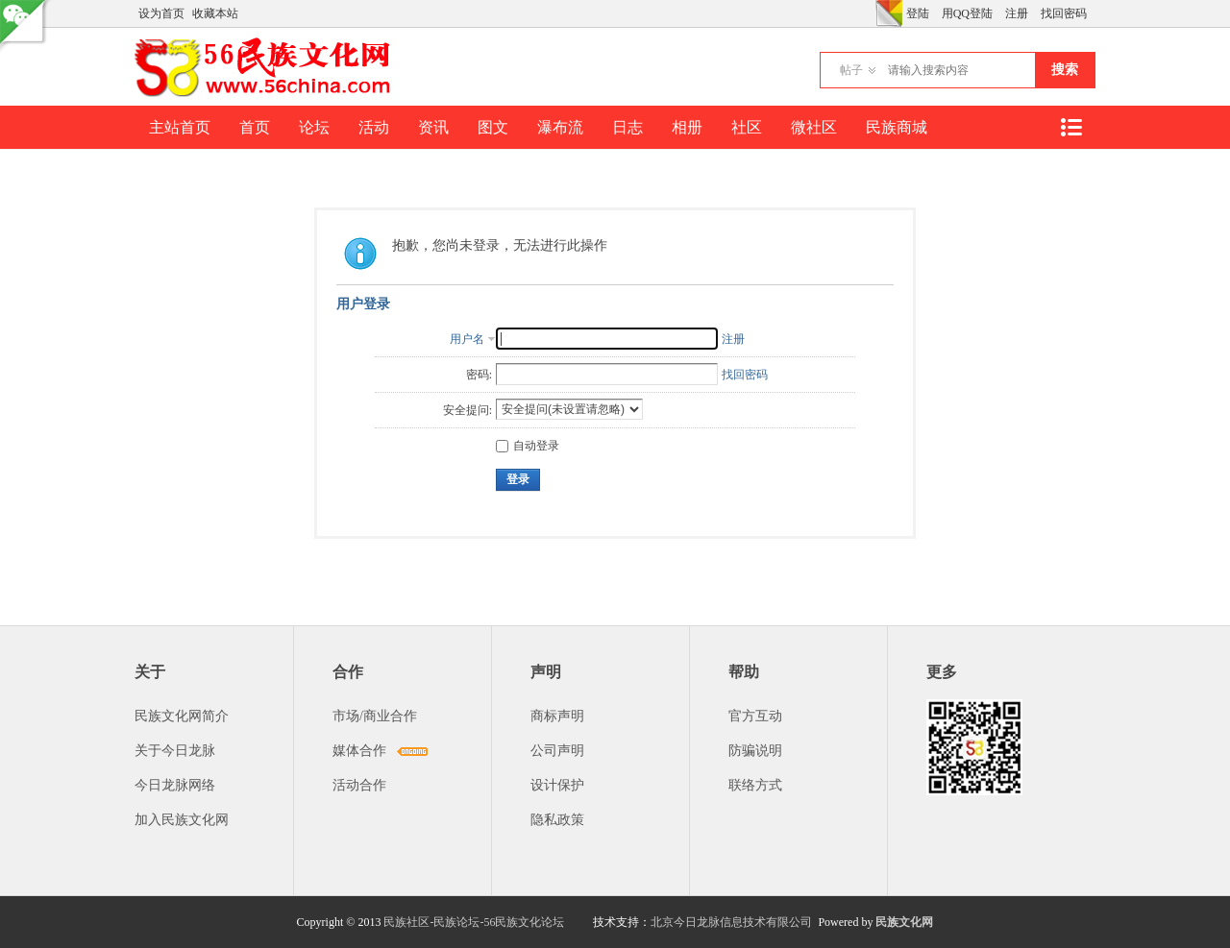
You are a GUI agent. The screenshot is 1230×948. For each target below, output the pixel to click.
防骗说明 (755, 750)
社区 (746, 127)
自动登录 (527, 445)
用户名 (467, 339)
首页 (254, 127)
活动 (373, 127)
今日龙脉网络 (175, 785)
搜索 (1064, 69)
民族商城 (896, 127)
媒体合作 (359, 750)
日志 (627, 127)
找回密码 (1064, 13)
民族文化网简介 (182, 716)
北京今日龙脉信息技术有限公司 (731, 922)
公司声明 (557, 750)
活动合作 (359, 785)
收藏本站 (215, 13)
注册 (1016, 13)
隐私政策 (557, 820)
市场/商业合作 (374, 716)
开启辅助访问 (870, 13)
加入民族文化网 (182, 820)
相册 (687, 127)
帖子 (851, 70)
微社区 (814, 127)
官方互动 (755, 716)
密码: (479, 374)
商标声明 (557, 716)
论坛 (314, 127)
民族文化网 (904, 922)
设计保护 (557, 785)
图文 (493, 127)
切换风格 (888, 13)
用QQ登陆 (967, 13)
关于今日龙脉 (175, 750)
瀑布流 (560, 127)
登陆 (917, 13)
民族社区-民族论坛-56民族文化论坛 (473, 922)
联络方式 (755, 785)
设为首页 (161, 13)
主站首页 (179, 127)
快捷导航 (1070, 127)
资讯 (433, 127)
